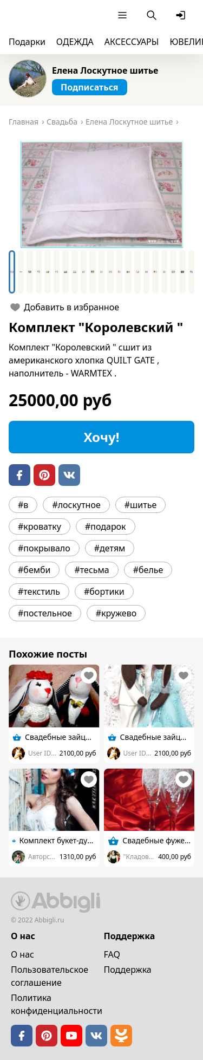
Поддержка (128, 970)
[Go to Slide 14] (128, 272)
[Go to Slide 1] (12, 272)
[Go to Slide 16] (146, 272)
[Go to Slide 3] (30, 272)
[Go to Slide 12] (110, 272)
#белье (148, 570)
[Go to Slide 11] (102, 272)
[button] (101, 194)
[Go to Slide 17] (155, 272)
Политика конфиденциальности (56, 1004)
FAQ (112, 954)
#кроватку (39, 526)
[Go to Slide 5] (47, 272)
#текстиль (39, 591)
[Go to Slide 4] (39, 272)
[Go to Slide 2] (21, 272)
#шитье (141, 505)
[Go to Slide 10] (92, 272)
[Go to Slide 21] (191, 272)
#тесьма (91, 570)
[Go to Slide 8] (74, 272)
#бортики (104, 591)
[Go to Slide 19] (173, 272)
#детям (110, 548)
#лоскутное (76, 505)
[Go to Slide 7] (65, 272)
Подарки (27, 42)
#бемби (34, 570)
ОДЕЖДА (75, 42)
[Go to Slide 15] (137, 272)
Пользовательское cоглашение (49, 976)
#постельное (45, 613)
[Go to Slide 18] (164, 272)
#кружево (116, 613)
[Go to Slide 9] (84, 272)
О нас (22, 954)
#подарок (105, 526)
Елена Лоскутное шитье (105, 70)
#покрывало (44, 548)
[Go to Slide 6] (57, 272)
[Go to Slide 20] (182, 272)
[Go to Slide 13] (119, 272)
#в (23, 505)
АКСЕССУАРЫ (131, 42)
